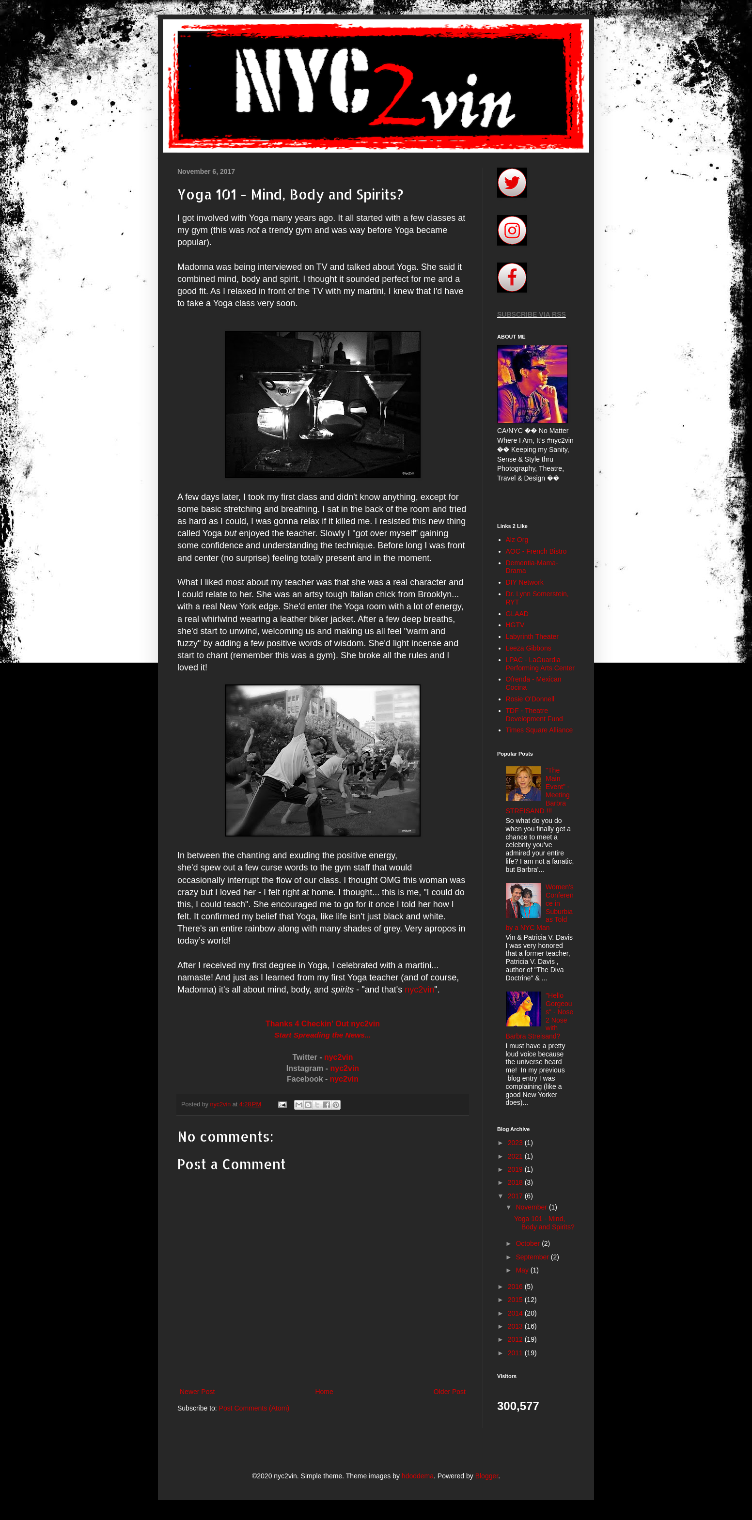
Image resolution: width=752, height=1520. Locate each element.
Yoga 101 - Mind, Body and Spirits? (544, 1223)
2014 (516, 1313)
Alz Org (517, 539)
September (533, 1257)
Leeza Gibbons (528, 648)
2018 (516, 1182)
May (523, 1270)
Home (324, 1392)
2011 (516, 1353)
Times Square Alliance (539, 730)
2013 (516, 1326)
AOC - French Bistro (536, 551)
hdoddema (418, 1476)
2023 (516, 1143)
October (529, 1243)
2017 (516, 1196)
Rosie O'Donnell (530, 699)
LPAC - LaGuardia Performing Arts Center (540, 664)
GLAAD (517, 614)
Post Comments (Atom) (254, 1408)
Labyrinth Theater (532, 636)
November (532, 1207)
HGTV (515, 625)
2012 (516, 1339)
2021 (516, 1156)
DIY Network (525, 582)
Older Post (450, 1392)
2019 (516, 1169)
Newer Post (197, 1392)
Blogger (486, 1476)
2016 (516, 1286)
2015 (516, 1299)
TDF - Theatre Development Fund (534, 715)
